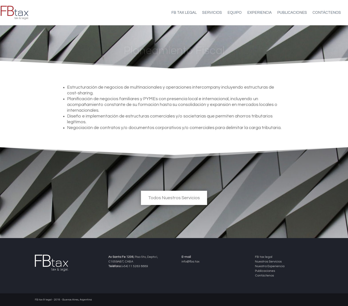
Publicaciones (292, 13)
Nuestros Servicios (268, 261)
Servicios (212, 13)
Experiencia (259, 13)
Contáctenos (326, 13)
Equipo (234, 13)
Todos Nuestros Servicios (174, 198)
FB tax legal (184, 13)
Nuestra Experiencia (270, 266)
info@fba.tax (191, 261)
